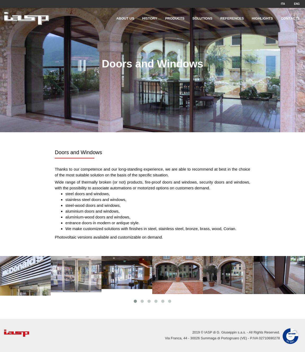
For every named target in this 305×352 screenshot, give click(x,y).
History (149, 18)
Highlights (262, 18)
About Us (125, 18)
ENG (297, 3)
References (232, 18)
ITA (283, 3)
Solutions (202, 18)
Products (174, 18)
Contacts (290, 18)
